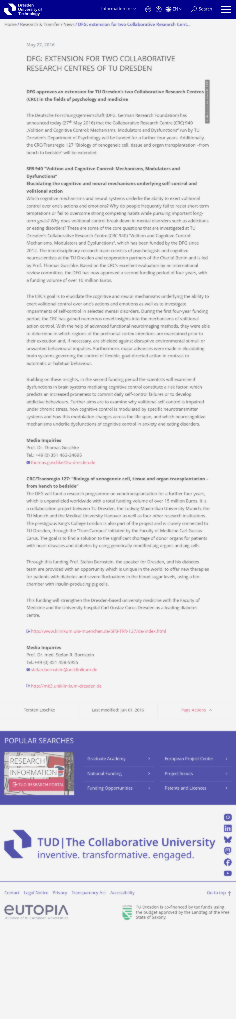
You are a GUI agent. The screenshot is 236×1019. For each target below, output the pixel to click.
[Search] (201, 9)
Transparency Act (89, 983)
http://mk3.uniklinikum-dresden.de (66, 776)
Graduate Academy (106, 849)
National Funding (104, 864)
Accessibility (122, 983)
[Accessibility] (158, 9)
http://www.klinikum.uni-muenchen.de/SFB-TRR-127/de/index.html (98, 721)
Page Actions (193, 800)
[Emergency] (148, 9)
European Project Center (189, 849)
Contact (11, 983)
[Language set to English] (174, 9)
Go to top (216, 983)
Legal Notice (36, 983)
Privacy (60, 983)
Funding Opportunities (110, 878)
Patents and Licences (185, 878)
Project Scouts (179, 864)
